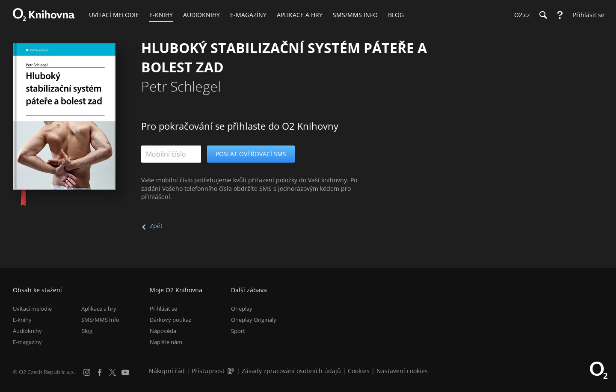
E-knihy (22, 320)
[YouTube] (125, 372)
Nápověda (163, 331)
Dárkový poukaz (170, 320)
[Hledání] (542, 15)
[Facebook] (99, 372)
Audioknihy (27, 331)
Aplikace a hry (98, 308)
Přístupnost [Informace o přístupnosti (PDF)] (208, 371)
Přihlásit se (163, 308)
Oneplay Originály (253, 320)
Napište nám (166, 342)
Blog (86, 331)
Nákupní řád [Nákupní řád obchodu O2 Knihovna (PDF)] (167, 371)
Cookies (359, 371)
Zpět (156, 226)
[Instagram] (86, 372)
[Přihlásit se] (586, 15)
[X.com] (112, 372)
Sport (238, 331)
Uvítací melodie (32, 308)
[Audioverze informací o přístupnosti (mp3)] (231, 371)
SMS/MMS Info (100, 320)
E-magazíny (27, 342)
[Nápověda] (560, 15)
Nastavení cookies (402, 371)
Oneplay (241, 308)
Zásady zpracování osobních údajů (291, 371)
